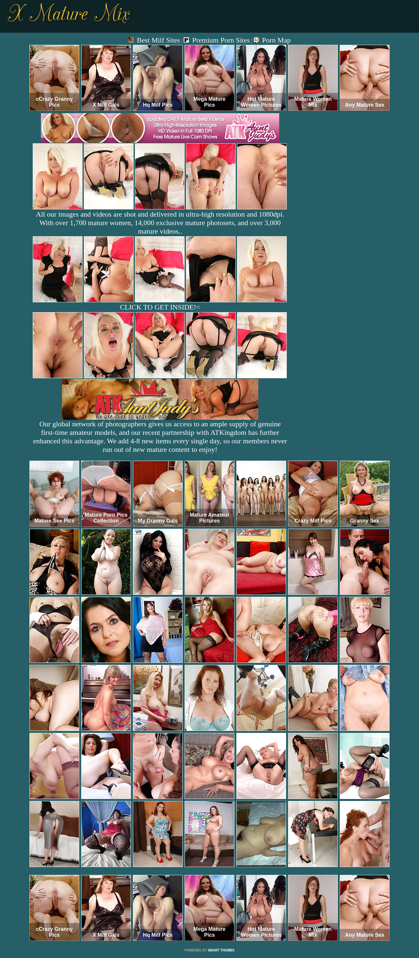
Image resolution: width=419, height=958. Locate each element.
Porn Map (272, 40)
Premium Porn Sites (217, 40)
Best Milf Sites (154, 40)
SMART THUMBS (221, 950)
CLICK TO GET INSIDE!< (160, 307)
